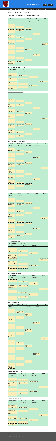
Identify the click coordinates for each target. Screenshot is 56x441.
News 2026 (35, 9)
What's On (14, 9)
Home (11, 9)
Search (45, 4)
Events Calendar (20, 9)
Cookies (23, 437)
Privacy (20, 437)
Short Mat (44, 9)
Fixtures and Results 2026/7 (28, 9)
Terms (17, 437)
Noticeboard (40, 9)
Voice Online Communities (12, 437)
